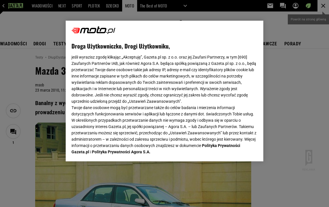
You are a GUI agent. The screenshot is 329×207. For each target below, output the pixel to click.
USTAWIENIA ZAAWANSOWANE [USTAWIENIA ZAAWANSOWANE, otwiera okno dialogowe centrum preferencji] (109, 150)
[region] (164, 91)
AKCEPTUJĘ (238, 150)
